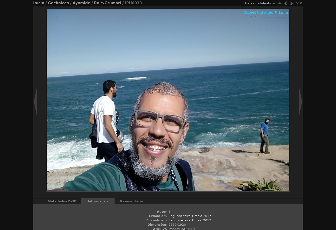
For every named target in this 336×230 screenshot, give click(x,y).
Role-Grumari (107, 3)
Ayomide (81, 3)
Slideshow (266, 3)
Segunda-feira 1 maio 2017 (189, 216)
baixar (250, 3)
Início (38, 3)
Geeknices (58, 3)
